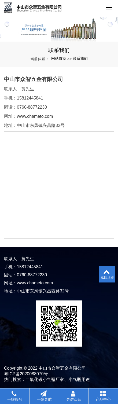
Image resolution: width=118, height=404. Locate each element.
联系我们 (80, 58)
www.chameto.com (35, 116)
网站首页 (58, 58)
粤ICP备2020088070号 (26, 374)
